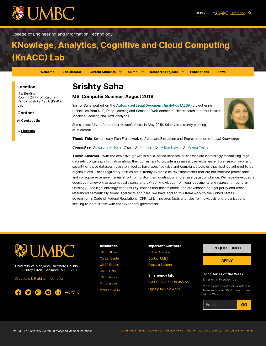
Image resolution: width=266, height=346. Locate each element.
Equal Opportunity (150, 330)
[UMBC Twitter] (28, 292)
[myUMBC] (220, 13)
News (221, 72)
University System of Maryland (48, 330)
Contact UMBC (158, 258)
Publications (199, 72)
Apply (201, 13)
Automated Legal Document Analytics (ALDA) (154, 105)
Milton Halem (170, 147)
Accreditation (127, 330)
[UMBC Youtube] (48, 292)
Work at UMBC (110, 290)
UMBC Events (109, 264)
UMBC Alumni (109, 252)
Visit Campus (108, 283)
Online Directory (159, 252)
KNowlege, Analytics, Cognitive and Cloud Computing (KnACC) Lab (121, 51)
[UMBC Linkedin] (58, 292)
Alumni (133, 72)
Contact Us (30, 120)
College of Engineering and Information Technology (62, 34)
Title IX (190, 330)
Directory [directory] (237, 13)
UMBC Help (108, 271)
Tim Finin (146, 147)
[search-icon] (249, 13)
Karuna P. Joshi (109, 147)
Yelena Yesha (198, 147)
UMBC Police (157, 282)
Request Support (160, 264)
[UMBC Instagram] (38, 292)
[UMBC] (42, 13)
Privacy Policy (174, 330)
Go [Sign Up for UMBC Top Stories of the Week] (244, 304)
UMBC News (108, 277)
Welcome (47, 72)
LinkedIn (28, 132)
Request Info (227, 248)
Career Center (110, 258)
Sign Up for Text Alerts (164, 289)
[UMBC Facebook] (18, 292)
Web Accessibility (210, 330)
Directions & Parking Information (39, 278)
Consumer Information (238, 330)
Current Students (103, 72)
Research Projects (164, 72)
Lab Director (72, 72)
